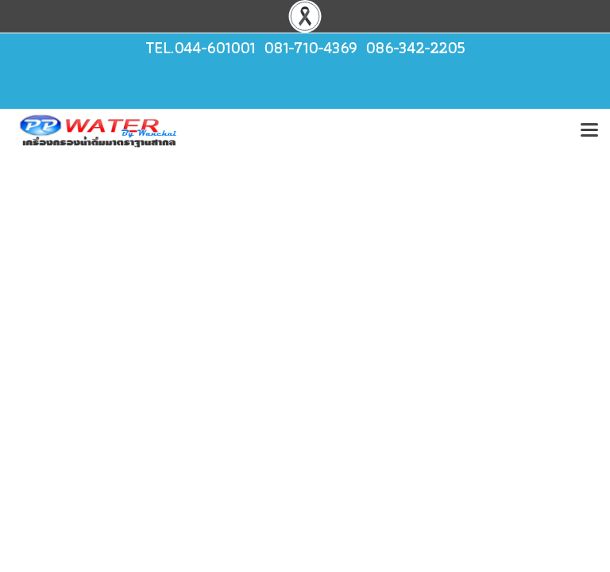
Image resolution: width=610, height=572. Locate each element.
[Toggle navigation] (589, 131)
